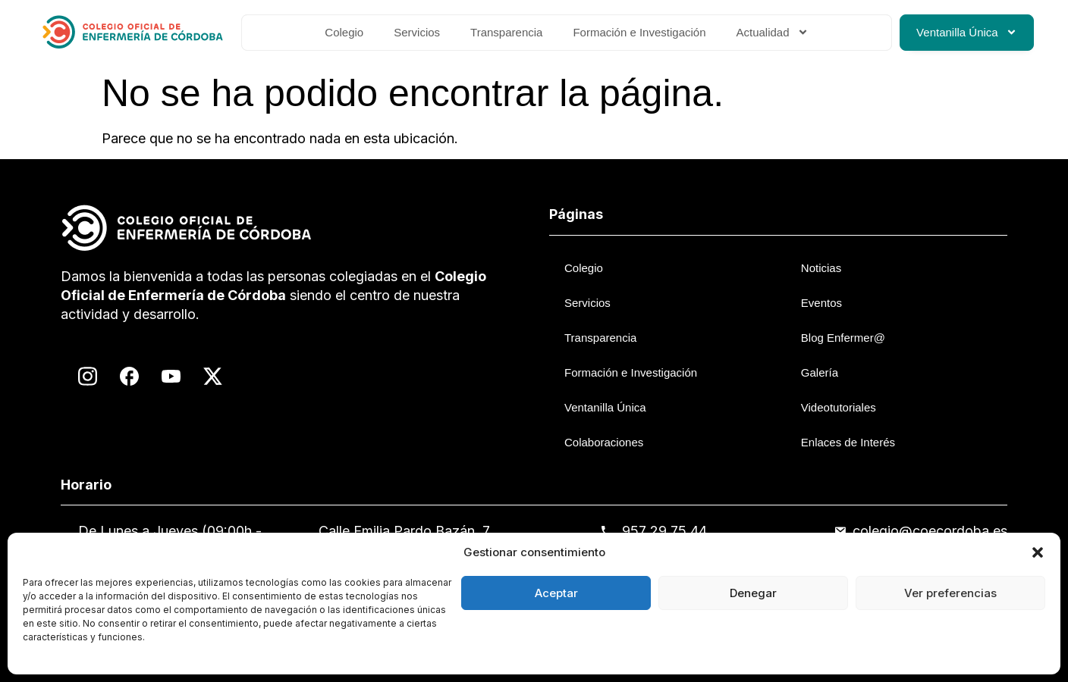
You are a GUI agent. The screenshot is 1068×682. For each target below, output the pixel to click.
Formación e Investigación (639, 32)
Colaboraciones (603, 442)
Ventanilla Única (966, 32)
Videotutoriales (838, 407)
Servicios (417, 32)
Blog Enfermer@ (843, 337)
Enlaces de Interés (848, 442)
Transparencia (506, 32)
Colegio (344, 32)
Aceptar (556, 593)
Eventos (821, 302)
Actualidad (773, 32)
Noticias (821, 267)
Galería (819, 372)
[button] (1037, 552)
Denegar (753, 593)
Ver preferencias (950, 593)
